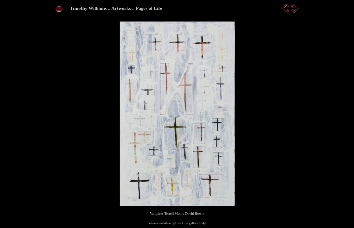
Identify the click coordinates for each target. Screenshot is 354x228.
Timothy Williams (88, 8)
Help (202, 223)
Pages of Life (149, 8)
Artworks (121, 8)
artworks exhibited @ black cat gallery (173, 223)
